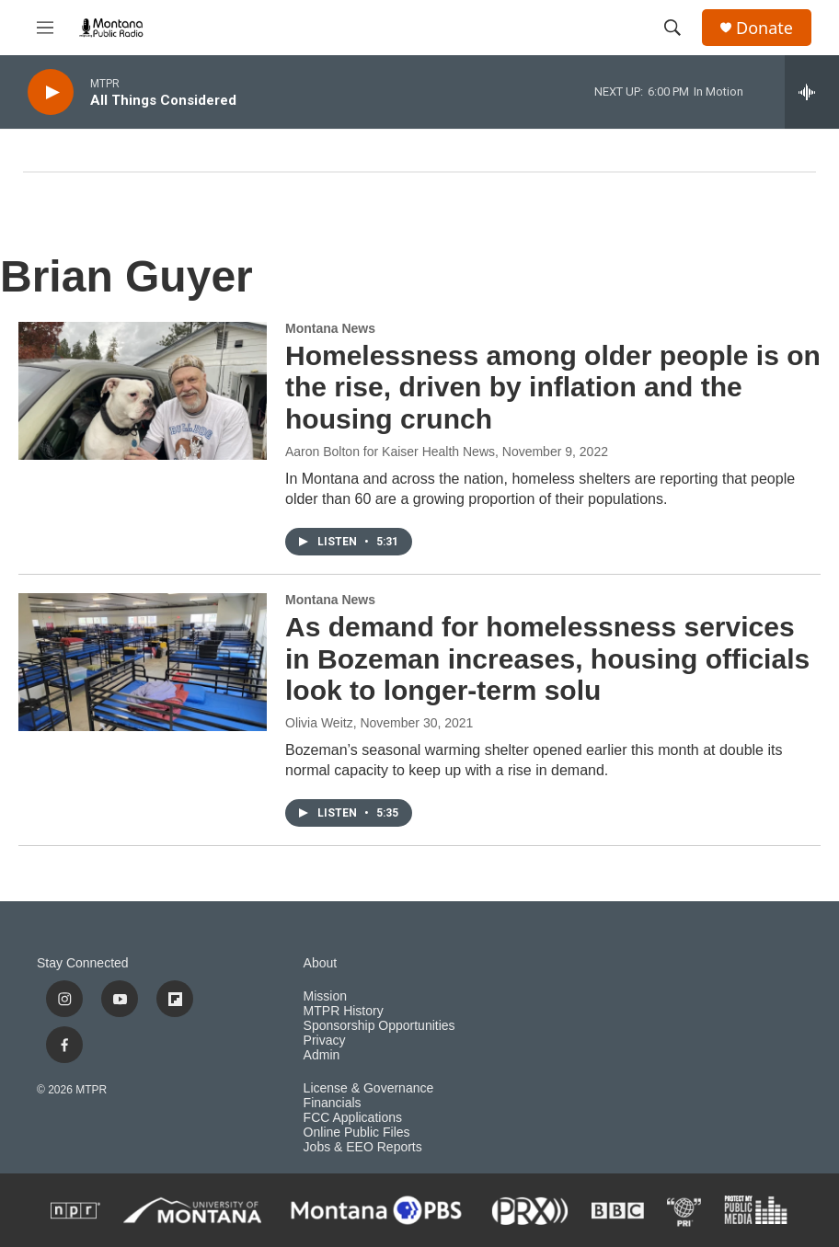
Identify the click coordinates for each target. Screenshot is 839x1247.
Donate (764, 28)
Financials (333, 1103)
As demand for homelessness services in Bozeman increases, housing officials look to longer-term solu (547, 659)
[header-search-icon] (672, 27)
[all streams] (812, 92)
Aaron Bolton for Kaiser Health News (390, 451)
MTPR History (344, 1011)
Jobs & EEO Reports (363, 1147)
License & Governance (369, 1088)
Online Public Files (357, 1132)
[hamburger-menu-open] (45, 27)
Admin (322, 1055)
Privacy (325, 1040)
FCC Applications (353, 1118)
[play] (50, 92)
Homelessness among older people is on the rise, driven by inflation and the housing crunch (553, 387)
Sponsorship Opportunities (379, 1026)
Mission (325, 996)
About (321, 963)
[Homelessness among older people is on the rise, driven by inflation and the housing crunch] (142, 391)
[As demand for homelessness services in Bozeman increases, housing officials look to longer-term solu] (142, 662)
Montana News (330, 328)
